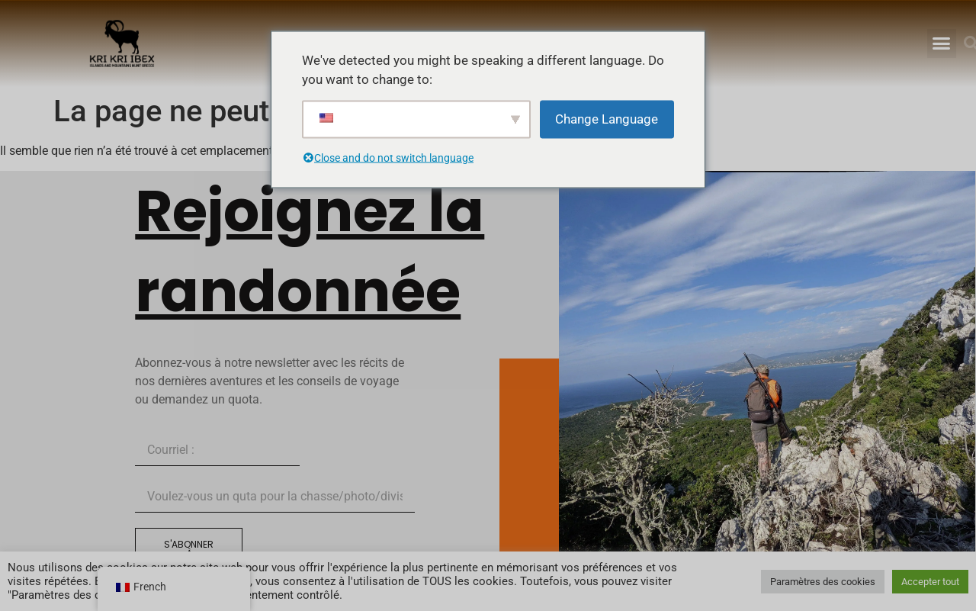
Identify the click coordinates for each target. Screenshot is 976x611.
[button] (941, 43)
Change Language (606, 118)
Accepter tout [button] (930, 581)
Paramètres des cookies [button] (822, 581)
